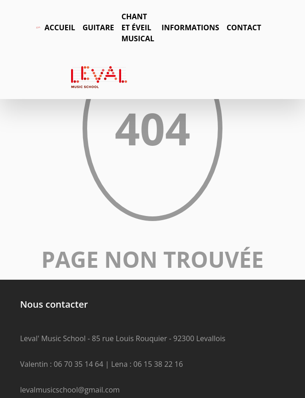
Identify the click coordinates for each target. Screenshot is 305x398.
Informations (190, 27)
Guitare (98, 27)
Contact (244, 27)
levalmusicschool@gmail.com (70, 390)
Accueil (59, 27)
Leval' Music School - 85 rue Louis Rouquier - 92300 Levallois (123, 338)
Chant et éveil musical (138, 27)
